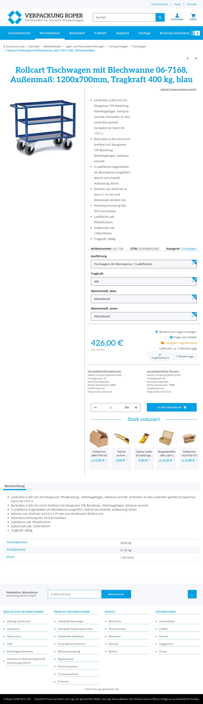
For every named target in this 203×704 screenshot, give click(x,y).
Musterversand (117, 628)
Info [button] (194, 348)
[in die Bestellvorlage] (185, 356)
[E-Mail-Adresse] (75, 594)
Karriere (163, 636)
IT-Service (63, 681)
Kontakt (192, 4)
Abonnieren (116, 594)
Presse (163, 651)
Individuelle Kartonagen (71, 621)
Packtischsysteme (67, 666)
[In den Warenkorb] (172, 407)
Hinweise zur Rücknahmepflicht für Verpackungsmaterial (26, 660)
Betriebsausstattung (69, 651)
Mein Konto (115, 621)
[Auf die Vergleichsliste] (160, 356)
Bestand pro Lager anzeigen (176, 332)
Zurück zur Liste (15, 46)
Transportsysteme (68, 674)
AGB (9, 644)
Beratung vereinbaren (175, 33)
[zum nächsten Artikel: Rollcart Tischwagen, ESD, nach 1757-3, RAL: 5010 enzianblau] (188, 58)
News (177, 4)
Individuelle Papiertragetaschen (75, 628)
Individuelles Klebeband (71, 636)
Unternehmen (159, 4)
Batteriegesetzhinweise (20, 651)
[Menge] (111, 407)
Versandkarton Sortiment (72, 644)
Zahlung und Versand (18, 621)
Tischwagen (189, 248)
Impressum (13, 628)
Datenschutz (14, 636)
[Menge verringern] (95, 407)
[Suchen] (124, 17)
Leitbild (163, 628)
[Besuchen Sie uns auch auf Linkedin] (192, 594)
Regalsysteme (65, 659)
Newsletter (115, 636)
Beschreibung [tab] (15, 486)
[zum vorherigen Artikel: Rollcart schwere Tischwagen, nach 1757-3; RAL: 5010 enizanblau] (196, 58)
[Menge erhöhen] (136, 407)
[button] (177, 17)
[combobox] (144, 264)
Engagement (166, 644)
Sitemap (113, 644)
